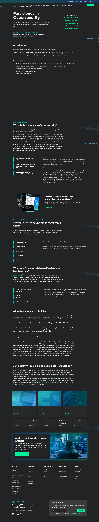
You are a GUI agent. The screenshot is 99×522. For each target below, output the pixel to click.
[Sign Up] (81, 514)
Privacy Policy (79, 517)
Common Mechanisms (71, 27)
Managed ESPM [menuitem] (15, 494)
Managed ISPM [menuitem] (15, 492)
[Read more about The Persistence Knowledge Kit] (24, 407)
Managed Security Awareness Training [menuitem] (16, 489)
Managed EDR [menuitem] (15, 476)
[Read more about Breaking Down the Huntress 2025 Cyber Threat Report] (65, 427)
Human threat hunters (44, 386)
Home (14, 10)
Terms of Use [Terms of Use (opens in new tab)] (29, 514)
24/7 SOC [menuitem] (46, 480)
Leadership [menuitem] (77, 475)
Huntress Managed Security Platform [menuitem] (18, 473)
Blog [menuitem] (60, 472)
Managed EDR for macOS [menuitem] (17, 479)
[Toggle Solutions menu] (34, 470)
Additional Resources (71, 32)
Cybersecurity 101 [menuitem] (63, 477)
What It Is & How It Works (71, 21)
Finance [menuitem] (29, 482)
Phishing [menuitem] (29, 472)
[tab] (26, 163)
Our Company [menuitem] (78, 472)
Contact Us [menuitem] (77, 482)
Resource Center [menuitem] (62, 475)
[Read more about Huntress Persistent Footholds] (34, 427)
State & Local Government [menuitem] (33, 489)
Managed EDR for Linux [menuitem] (17, 481)
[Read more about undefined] (49, 407)
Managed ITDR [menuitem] (15, 483)
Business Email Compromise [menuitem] (34, 477)
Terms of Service (71, 517)
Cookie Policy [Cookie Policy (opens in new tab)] (22, 514)
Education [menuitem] (30, 480)
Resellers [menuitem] (45, 475)
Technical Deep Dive (71, 24)
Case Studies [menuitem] (46, 482)
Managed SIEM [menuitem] (15, 486)
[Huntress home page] (29, 505)
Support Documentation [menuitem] (64, 482)
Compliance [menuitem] (30, 475)
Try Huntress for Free (22, 457)
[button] (90, 5)
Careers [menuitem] (76, 480)
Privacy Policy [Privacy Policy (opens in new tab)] (15, 514)
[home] (9, 5)
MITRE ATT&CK (18, 279)
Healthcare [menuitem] (30, 484)
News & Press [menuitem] (78, 477)
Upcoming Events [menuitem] (63, 480)
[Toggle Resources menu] (65, 470)
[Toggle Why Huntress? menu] (49, 470)
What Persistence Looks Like (71, 29)
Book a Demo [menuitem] (15, 497)
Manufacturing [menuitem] (31, 487)
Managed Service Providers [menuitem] (49, 472)
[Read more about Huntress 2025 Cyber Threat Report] (80, 427)
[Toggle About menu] (81, 470)
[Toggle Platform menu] (18, 470)
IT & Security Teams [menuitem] (48, 477)
